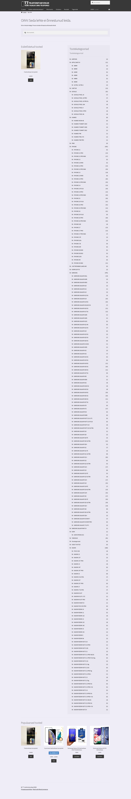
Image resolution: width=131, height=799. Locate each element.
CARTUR (74, 88)
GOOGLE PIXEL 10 (79, 95)
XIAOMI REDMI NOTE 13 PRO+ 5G (83, 687)
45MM (75, 82)
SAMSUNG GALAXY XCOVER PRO (83, 522)
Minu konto (49, 9)
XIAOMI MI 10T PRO (79, 599)
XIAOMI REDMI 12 (79, 612)
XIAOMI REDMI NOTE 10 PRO (82, 645)
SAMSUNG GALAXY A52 (80, 383)
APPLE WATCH (76, 62)
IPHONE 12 (77, 159)
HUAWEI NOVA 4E (79, 120)
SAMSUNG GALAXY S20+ (80, 444)
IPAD (73, 143)
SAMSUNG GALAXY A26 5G (81, 341)
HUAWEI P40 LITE (79, 137)
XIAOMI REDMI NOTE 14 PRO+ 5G (83, 696)
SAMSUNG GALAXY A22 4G (81, 324)
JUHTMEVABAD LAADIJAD (79, 266)
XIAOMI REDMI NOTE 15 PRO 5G (83, 703)
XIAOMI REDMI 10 (79, 609)
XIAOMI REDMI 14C (79, 625)
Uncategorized (76, 541)
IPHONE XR (77, 260)
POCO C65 (77, 551)
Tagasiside (75, 9)
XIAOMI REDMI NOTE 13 (80, 677)
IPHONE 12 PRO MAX (80, 169)
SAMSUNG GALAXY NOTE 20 (81, 425)
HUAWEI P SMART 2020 (80, 127)
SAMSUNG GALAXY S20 (80, 434)
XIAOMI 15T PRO (78, 583)
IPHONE (74, 146)
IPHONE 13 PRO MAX (80, 182)
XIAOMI (74, 548)
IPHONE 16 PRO (78, 218)
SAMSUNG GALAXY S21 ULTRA (82, 454)
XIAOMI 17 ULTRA (79, 590)
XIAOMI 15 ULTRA (79, 577)
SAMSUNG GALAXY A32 (80, 354)
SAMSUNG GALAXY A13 (80, 292)
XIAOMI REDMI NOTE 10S (81, 648)
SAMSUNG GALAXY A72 (80, 408)
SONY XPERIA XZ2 (79, 535)
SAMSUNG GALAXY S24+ (80, 493)
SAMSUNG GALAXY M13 (80, 412)
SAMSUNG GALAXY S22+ (80, 467)
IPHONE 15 (77, 198)
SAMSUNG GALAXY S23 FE (81, 473)
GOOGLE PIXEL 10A (79, 104)
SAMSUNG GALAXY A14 (80, 298)
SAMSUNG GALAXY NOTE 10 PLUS (83, 421)
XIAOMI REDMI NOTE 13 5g (81, 680)
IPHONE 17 (77, 227)
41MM (75, 72)
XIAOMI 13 (77, 554)
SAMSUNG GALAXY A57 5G (81, 402)
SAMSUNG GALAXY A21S (80, 321)
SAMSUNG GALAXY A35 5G (81, 366)
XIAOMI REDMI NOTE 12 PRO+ (82, 674)
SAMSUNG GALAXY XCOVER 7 (82, 519)
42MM (75, 75)
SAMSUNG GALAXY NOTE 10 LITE (83, 418)
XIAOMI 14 (77, 564)
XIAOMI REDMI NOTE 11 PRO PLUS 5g (84, 658)
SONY (73, 531)
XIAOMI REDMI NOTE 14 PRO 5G (83, 693)
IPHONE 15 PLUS (79, 201)
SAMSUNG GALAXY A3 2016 (81, 344)
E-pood (23, 9)
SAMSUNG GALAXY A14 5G (81, 302)
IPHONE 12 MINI (78, 163)
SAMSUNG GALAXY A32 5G (81, 357)
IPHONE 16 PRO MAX (80, 221)
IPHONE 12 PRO (78, 166)
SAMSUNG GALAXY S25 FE (81, 499)
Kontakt (66, 9)
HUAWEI (74, 117)
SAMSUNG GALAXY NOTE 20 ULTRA (83, 428)
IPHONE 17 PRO (78, 230)
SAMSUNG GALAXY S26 (80, 509)
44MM (75, 78)
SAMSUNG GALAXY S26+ (80, 515)
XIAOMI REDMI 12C (79, 616)
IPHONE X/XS (77, 256)
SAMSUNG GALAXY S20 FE (81, 438)
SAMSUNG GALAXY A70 (80, 405)
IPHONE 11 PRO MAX (80, 156)
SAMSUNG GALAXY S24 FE (81, 486)
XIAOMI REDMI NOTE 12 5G (81, 667)
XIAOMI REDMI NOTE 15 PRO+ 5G (83, 706)
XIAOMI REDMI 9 (78, 635)
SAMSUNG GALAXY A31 (80, 350)
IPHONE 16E (77, 224)
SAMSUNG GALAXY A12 (80, 289)
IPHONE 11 (77, 150)
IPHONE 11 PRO (78, 153)
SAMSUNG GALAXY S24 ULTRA (82, 489)
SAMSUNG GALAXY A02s (80, 276)
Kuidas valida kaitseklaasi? (36, 9)
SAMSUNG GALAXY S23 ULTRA (82, 476)
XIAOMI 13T (77, 557)
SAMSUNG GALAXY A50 (80, 376)
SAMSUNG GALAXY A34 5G (81, 363)
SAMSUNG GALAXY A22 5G (81, 328)
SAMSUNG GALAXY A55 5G (81, 396)
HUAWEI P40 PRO (79, 140)
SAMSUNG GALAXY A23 (80, 331)
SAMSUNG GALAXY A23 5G (81, 334)
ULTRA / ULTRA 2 (78, 85)
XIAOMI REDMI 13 (79, 619)
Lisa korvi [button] (76, 756)
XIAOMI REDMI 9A (79, 638)
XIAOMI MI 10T (78, 593)
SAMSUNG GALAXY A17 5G (81, 311)
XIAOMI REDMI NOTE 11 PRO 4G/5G (84, 654)
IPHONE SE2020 (78, 250)
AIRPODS (74, 59)
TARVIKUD (75, 538)
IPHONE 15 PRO (78, 205)
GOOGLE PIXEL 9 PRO (80, 111)
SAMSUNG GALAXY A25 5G (81, 337)
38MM (75, 65)
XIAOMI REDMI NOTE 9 (80, 709)
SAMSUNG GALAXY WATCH (79, 528)
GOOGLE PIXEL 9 (78, 108)
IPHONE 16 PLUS (79, 214)
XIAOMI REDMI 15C (79, 632)
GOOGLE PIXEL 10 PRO (80, 98)
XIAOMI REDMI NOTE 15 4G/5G (82, 700)
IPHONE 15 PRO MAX (80, 208)
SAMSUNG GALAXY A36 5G (81, 370)
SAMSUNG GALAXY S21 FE (81, 451)
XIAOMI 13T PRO (78, 561)
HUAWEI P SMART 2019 (80, 124)
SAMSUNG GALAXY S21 (80, 447)
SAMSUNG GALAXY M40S (80, 415)
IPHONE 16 (77, 211)
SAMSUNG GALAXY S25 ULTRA (82, 502)
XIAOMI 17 (77, 587)
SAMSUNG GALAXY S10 (80, 431)
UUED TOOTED (76, 544)
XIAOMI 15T (77, 580)
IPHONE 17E (77, 237)
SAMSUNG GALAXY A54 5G (81, 392)
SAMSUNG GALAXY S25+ (80, 506)
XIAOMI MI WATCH (79, 603)
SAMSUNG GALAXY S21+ (80, 457)
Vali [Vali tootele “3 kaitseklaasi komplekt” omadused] (31, 80)
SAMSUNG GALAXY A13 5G (81, 295)
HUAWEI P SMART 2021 (80, 130)
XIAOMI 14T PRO (78, 570)
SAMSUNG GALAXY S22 (80, 460)
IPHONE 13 (77, 172)
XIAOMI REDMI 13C (79, 622)
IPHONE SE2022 (78, 253)
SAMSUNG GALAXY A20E (80, 315)
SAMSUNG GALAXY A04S (80, 279)
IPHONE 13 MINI (78, 175)
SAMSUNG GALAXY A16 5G (81, 308)
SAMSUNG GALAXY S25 (80, 496)
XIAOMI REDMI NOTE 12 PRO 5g (83, 671)
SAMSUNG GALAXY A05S (80, 282)
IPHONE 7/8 (77, 243)
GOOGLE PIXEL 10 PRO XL (81, 101)
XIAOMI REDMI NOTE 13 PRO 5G (83, 684)
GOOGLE (74, 91)
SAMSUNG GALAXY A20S (80, 318)
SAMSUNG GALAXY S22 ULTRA (82, 463)
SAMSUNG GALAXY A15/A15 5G (82, 305)
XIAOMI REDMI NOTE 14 (80, 690)
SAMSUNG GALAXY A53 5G (81, 389)
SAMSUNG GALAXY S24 (80, 483)
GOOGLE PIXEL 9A (79, 114)
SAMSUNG (74, 273)
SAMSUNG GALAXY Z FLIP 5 (81, 525)
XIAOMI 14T (77, 567)
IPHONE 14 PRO (78, 192)
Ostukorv (58, 9)
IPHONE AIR (77, 247)
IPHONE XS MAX (78, 263)
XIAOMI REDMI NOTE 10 (80, 642)
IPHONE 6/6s (77, 240)
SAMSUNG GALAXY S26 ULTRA (82, 512)
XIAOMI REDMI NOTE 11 (80, 651)
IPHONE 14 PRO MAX (80, 195)
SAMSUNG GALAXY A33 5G (81, 360)
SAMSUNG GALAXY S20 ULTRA (82, 441)
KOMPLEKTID (76, 269)
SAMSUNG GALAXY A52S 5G (81, 386)
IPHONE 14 (77, 185)
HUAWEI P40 (77, 133)
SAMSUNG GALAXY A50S (80, 379)
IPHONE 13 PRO (78, 179)
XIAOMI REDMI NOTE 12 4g (81, 664)
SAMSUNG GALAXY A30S (80, 347)
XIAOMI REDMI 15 (79, 629)
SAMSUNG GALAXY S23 (80, 470)
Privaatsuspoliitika (26, 789)
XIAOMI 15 (77, 574)
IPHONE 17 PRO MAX (80, 234)
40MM (75, 69)
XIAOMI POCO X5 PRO (80, 606)
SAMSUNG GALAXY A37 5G (81, 373)
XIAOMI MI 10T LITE (79, 596)
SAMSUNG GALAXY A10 (80, 286)
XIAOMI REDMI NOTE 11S (81, 661)
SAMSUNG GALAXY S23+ (80, 480)
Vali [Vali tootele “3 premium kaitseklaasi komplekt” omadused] (54, 761)
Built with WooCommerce (40, 789)
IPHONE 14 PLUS (79, 188)
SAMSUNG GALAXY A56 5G (81, 399)
